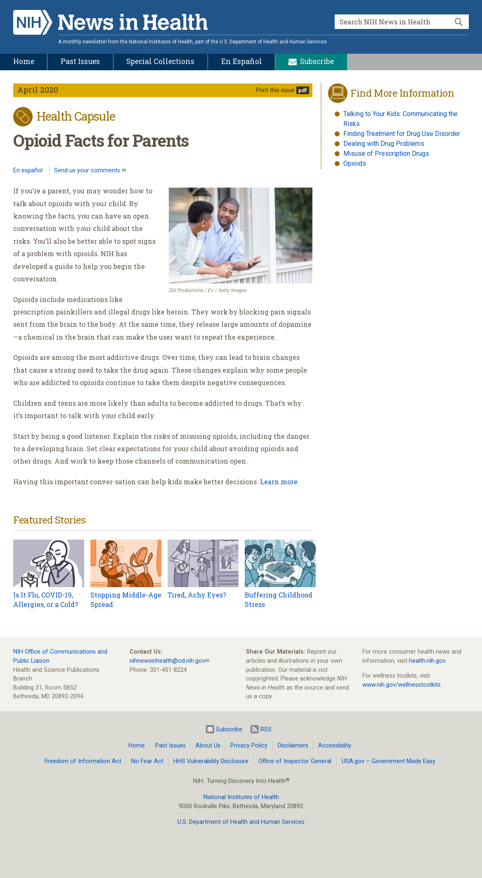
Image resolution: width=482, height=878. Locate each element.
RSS (261, 729)
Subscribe (224, 729)
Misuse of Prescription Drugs (386, 153)
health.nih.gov (427, 660)
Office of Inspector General (294, 761)
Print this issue (275, 90)
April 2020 (37, 89)
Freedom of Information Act (83, 761)
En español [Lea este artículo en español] (28, 170)
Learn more (279, 481)
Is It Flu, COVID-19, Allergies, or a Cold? (45, 599)
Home (136, 745)
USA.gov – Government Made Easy (388, 761)
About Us (208, 745)
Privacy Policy (248, 745)
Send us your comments (88, 170)
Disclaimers (293, 745)
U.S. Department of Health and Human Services (241, 822)
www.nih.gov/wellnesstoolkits (401, 684)
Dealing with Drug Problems (383, 144)
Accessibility (334, 745)
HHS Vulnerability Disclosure (210, 761)
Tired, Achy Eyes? (197, 594)
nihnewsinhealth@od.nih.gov (167, 660)
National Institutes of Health (241, 797)
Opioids (354, 163)
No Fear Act (147, 761)
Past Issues (170, 745)
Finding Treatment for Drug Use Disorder (401, 134)
